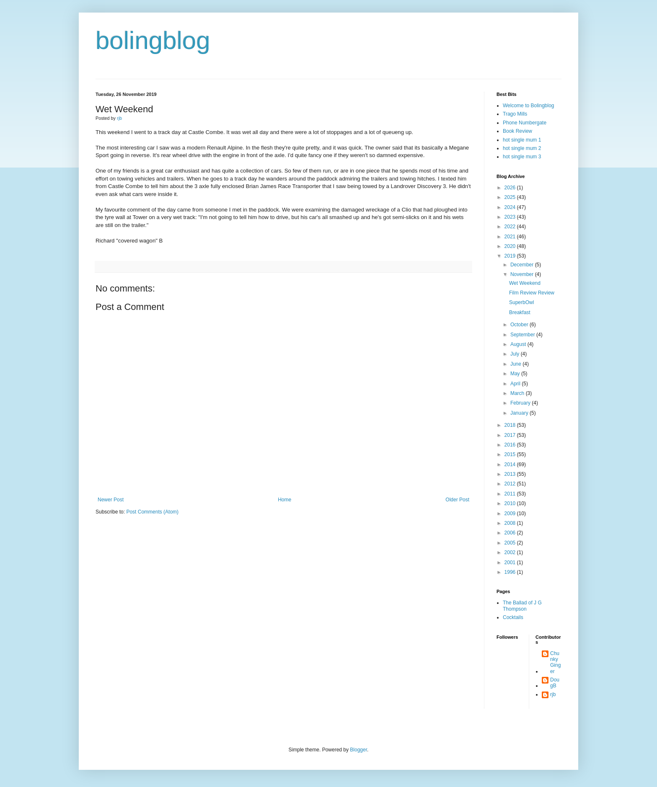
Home (284, 500)
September (523, 335)
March (518, 393)
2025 (510, 197)
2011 (510, 494)
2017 (510, 435)
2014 (510, 464)
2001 (510, 562)
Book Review (517, 131)
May (515, 374)
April (516, 384)
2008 (510, 523)
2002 (510, 552)
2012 (510, 484)
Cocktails (513, 617)
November (522, 274)
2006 (510, 533)
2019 (510, 256)
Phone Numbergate (524, 123)
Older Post (457, 500)
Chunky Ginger (555, 662)
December (522, 265)
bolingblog (153, 40)
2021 (510, 237)
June (516, 364)
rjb (553, 694)
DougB (554, 683)
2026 (510, 188)
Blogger (358, 750)
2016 (510, 445)
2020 (510, 246)
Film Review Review (531, 293)
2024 (510, 207)
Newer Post (111, 500)
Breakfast (519, 312)
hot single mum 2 (522, 148)
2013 (510, 474)
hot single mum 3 (522, 157)
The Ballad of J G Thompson (522, 606)
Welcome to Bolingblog (528, 105)
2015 (510, 454)
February (521, 403)
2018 (510, 425)
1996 (510, 572)
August (519, 344)
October (520, 325)
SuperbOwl (521, 302)
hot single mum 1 (522, 140)
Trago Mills (515, 114)
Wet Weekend (525, 283)
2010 (510, 503)
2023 (510, 217)
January (520, 413)
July (515, 354)
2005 (510, 543)
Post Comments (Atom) (152, 512)
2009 (510, 513)
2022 (510, 227)
